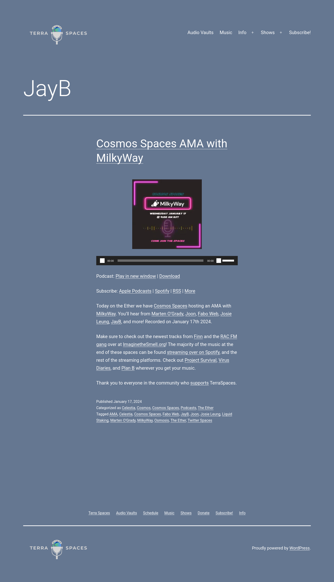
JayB (116, 321)
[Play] (102, 260)
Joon (190, 314)
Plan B (128, 368)
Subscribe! (300, 32)
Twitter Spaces (200, 420)
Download (169, 276)
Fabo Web (208, 314)
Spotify (162, 291)
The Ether (206, 408)
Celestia (128, 408)
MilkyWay (106, 314)
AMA (113, 414)
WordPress (299, 548)
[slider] (161, 260)
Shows (268, 32)
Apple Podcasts (135, 291)
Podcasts (188, 408)
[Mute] (218, 260)
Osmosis (161, 420)
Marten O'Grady (122, 420)
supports (199, 383)
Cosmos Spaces (170, 306)
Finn (198, 336)
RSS (177, 291)
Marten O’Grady (167, 314)
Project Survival (201, 360)
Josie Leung (210, 414)
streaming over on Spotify (193, 352)
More (190, 291)
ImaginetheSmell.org (144, 344)
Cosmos (144, 408)
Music (226, 32)
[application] (167, 260)
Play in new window (136, 276)
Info (242, 32)
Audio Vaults (200, 32)
